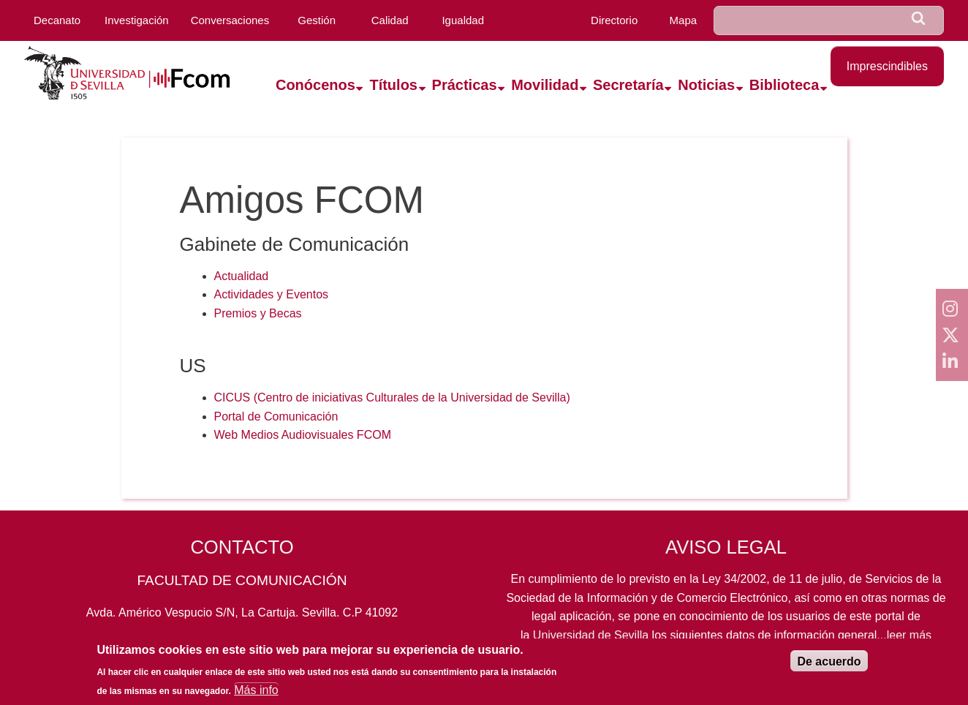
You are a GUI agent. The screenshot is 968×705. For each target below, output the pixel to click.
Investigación (137, 20)
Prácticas (464, 85)
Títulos (393, 85)
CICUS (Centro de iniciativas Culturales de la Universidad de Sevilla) (392, 397)
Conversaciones (230, 20)
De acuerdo (829, 668)
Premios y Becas (258, 313)
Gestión (317, 20)
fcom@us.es (353, 644)
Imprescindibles (887, 66)
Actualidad (241, 276)
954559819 (242, 644)
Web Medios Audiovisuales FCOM (302, 435)
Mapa (683, 20)
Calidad (390, 20)
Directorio (614, 20)
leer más (909, 635)
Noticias (706, 85)
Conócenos (315, 85)
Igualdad (463, 20)
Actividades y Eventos (271, 294)
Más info (256, 696)
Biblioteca (784, 85)
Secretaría (628, 85)
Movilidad (544, 85)
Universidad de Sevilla (591, 635)
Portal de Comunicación (276, 416)
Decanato (57, 20)
